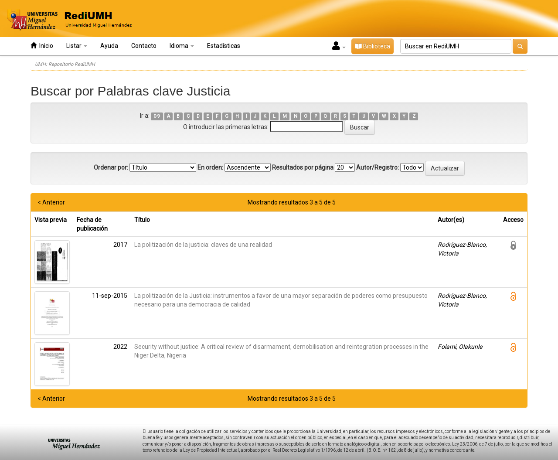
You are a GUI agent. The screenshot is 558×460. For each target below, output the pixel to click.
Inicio (42, 45)
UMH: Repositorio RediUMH (65, 64)
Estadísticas (223, 45)
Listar (76, 45)
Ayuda (109, 45)
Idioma (182, 45)
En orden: (210, 167)
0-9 (156, 116)
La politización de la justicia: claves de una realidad (203, 244)
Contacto (144, 45)
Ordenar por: (111, 167)
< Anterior (51, 202)
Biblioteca (372, 46)
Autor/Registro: (377, 167)
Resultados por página (302, 167)
